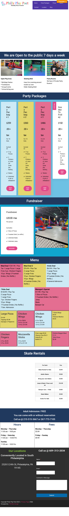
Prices (54, 3)
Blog (51, 7)
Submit (51, 495)
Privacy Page (25, 502)
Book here (10, 188)
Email (38, 468)
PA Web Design (13, 504)
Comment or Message (43, 478)
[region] (34, 31)
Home (35, 3)
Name (38, 459)
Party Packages (45, 3)
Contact (36, 7)
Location (44, 7)
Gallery (61, 3)
